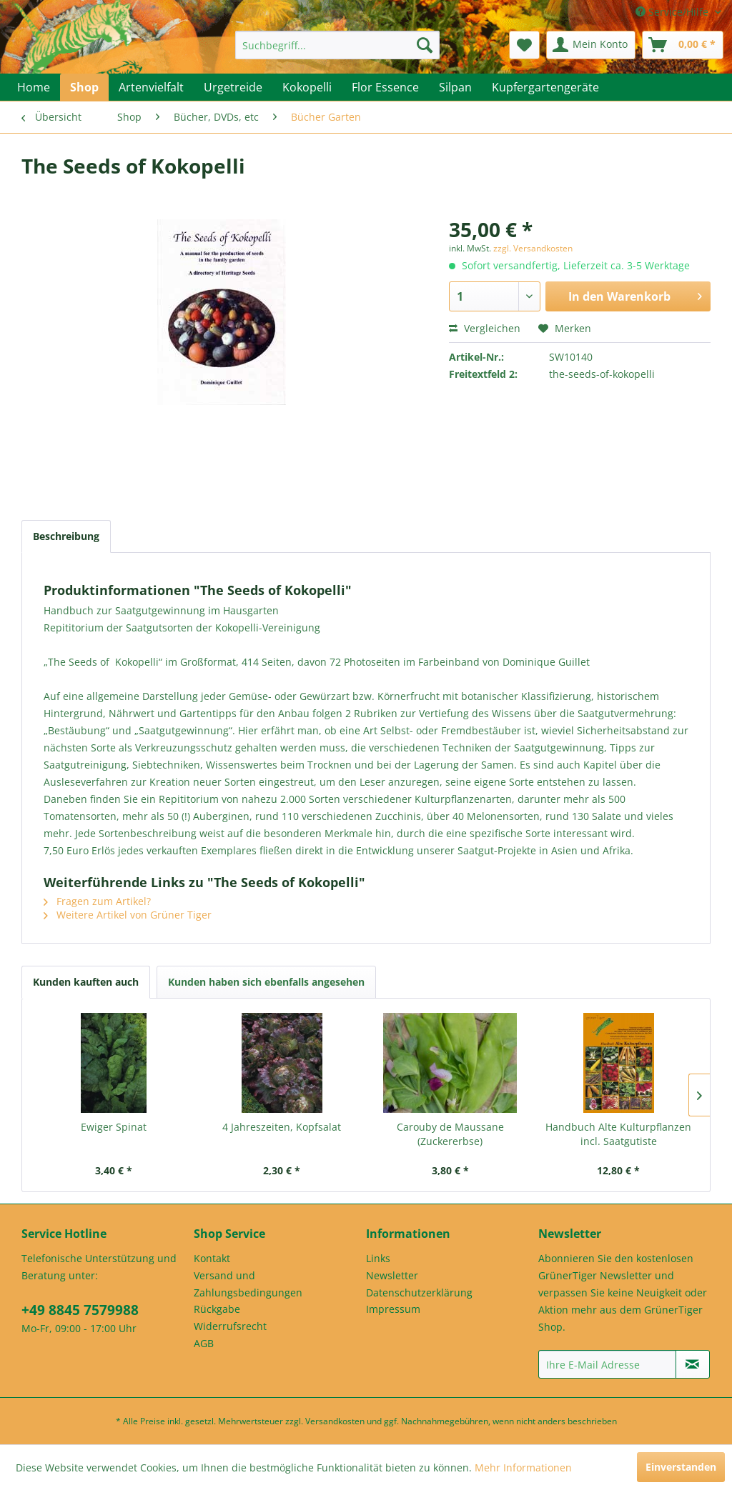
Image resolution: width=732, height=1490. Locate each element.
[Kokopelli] (307, 87)
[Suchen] (425, 45)
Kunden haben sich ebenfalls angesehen (266, 982)
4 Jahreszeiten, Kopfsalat (281, 1127)
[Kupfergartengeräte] (545, 87)
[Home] (33, 87)
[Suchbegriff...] (337, 45)
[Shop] (84, 87)
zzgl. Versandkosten (533, 248)
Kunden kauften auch (86, 982)
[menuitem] (337, 45)
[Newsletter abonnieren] (693, 1364)
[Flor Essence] (385, 87)
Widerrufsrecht (230, 1326)
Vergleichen (484, 328)
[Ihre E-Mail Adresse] (607, 1364)
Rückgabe (217, 1309)
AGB (204, 1343)
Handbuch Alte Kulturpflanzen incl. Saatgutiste (618, 1134)
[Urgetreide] (233, 87)
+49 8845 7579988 (80, 1310)
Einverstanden (681, 1467)
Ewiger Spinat (114, 1127)
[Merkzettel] (524, 45)
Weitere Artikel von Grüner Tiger (128, 914)
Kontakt (212, 1258)
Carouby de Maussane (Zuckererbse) (450, 1134)
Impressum (393, 1309)
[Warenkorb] (682, 45)
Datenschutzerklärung (419, 1292)
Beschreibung (66, 536)
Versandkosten (335, 1421)
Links (378, 1258)
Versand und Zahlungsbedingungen (248, 1284)
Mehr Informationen (523, 1467)
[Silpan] (455, 87)
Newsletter (392, 1275)
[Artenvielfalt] (151, 87)
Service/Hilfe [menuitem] (673, 12)
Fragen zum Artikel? (97, 901)
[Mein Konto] (590, 45)
